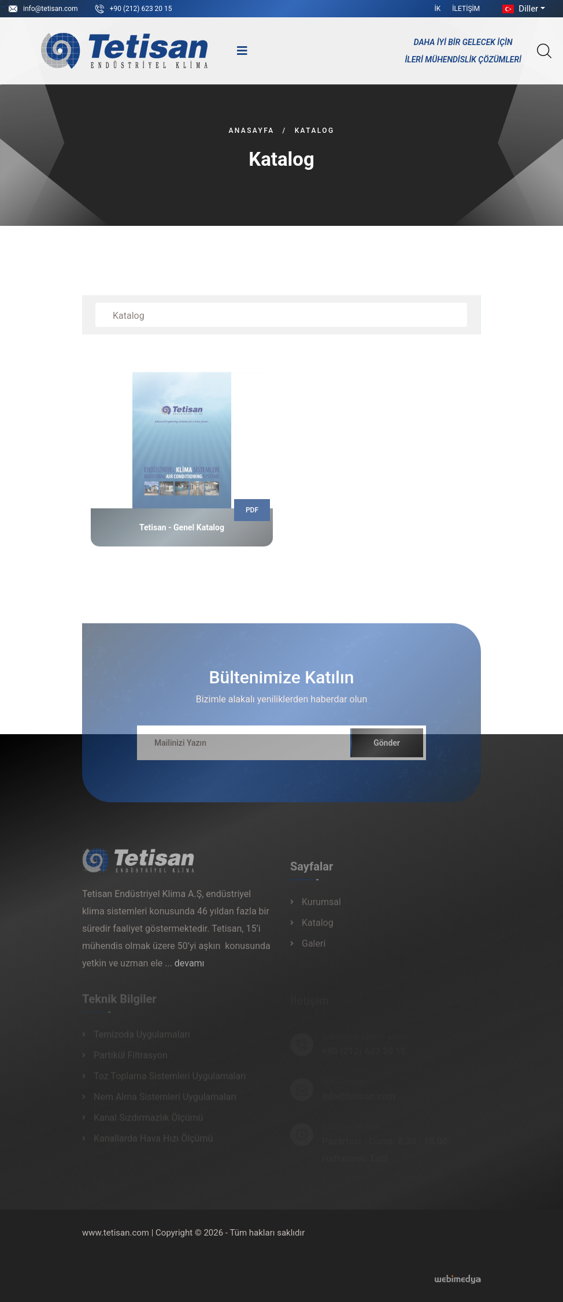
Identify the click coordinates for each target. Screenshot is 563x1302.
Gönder (386, 747)
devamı (190, 967)
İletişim (466, 9)
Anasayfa (251, 131)
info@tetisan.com (50, 9)
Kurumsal (321, 906)
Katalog (318, 927)
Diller (519, 8)
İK (438, 9)
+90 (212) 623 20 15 (141, 9)
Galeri (313, 948)
